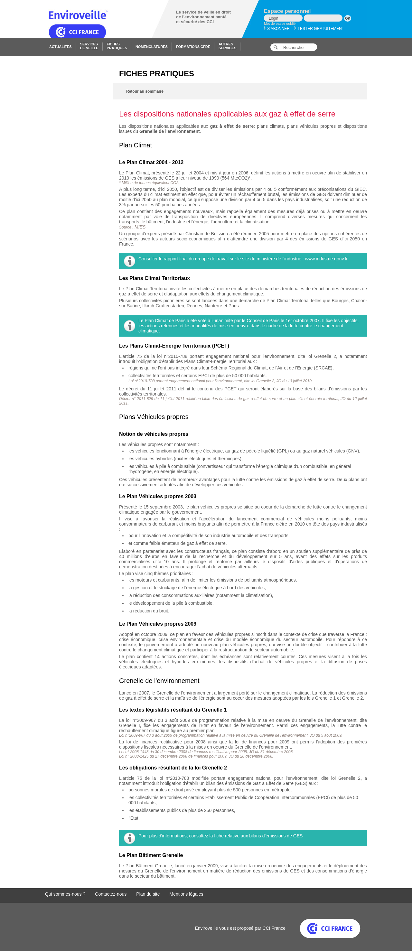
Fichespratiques (117, 46)
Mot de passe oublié (279, 23)
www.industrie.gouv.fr (326, 258)
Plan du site (148, 894)
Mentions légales (186, 894)
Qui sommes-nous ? (65, 894)
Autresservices (227, 46)
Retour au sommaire (145, 91)
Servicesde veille (89, 46)
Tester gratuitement (319, 28)
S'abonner (277, 28)
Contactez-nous (110, 894)
